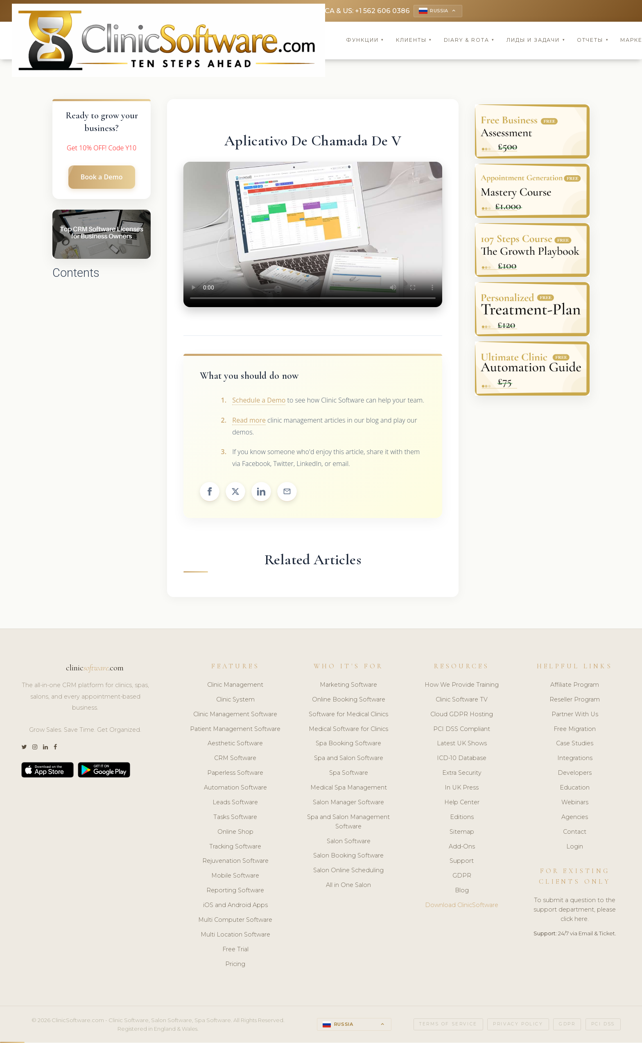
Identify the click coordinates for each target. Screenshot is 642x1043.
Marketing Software (348, 685)
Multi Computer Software (235, 920)
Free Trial (235, 950)
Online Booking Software (348, 700)
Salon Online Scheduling (348, 871)
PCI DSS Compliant (461, 729)
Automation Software (235, 788)
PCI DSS (603, 1025)
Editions (462, 817)
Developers (575, 774)
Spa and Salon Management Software (348, 822)
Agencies (574, 817)
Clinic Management (235, 685)
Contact (574, 832)
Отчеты (592, 41)
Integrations (574, 759)
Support (462, 862)
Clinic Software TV (462, 700)
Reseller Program (574, 700)
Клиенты (414, 41)
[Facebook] (55, 748)
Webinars (574, 803)
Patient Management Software (235, 729)
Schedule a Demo (258, 400)
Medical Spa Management (348, 788)
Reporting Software (235, 891)
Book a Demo (102, 178)
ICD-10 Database (461, 759)
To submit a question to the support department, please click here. (574, 911)
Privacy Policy (518, 1025)
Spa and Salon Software (348, 759)
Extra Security (462, 774)
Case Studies (574, 744)
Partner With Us (575, 715)
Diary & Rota (469, 41)
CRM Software (235, 759)
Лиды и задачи (535, 41)
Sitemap (462, 832)
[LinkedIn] (45, 748)
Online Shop (235, 832)
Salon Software (349, 842)
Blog (462, 891)
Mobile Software (235, 876)
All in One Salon (348, 886)
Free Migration (575, 729)
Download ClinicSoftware (461, 906)
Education (575, 788)
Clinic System (235, 700)
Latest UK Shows (462, 744)
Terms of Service (448, 1025)
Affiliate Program (574, 685)
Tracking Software (235, 847)
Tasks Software (235, 817)
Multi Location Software (235, 935)
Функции (365, 41)
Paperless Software (235, 774)
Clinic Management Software (235, 715)
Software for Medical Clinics (348, 715)
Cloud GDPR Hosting (461, 715)
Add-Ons (462, 847)
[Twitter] (24, 748)
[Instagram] (34, 748)
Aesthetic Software (235, 744)
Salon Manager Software (348, 803)
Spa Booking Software (348, 744)
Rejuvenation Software (235, 862)
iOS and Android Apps (235, 906)
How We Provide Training (462, 685)
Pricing (235, 964)
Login (574, 847)
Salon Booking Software (348, 856)
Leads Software (235, 803)
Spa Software (348, 774)
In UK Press (462, 788)
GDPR (461, 876)
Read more (249, 420)
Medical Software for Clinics (348, 729)
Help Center (461, 803)
